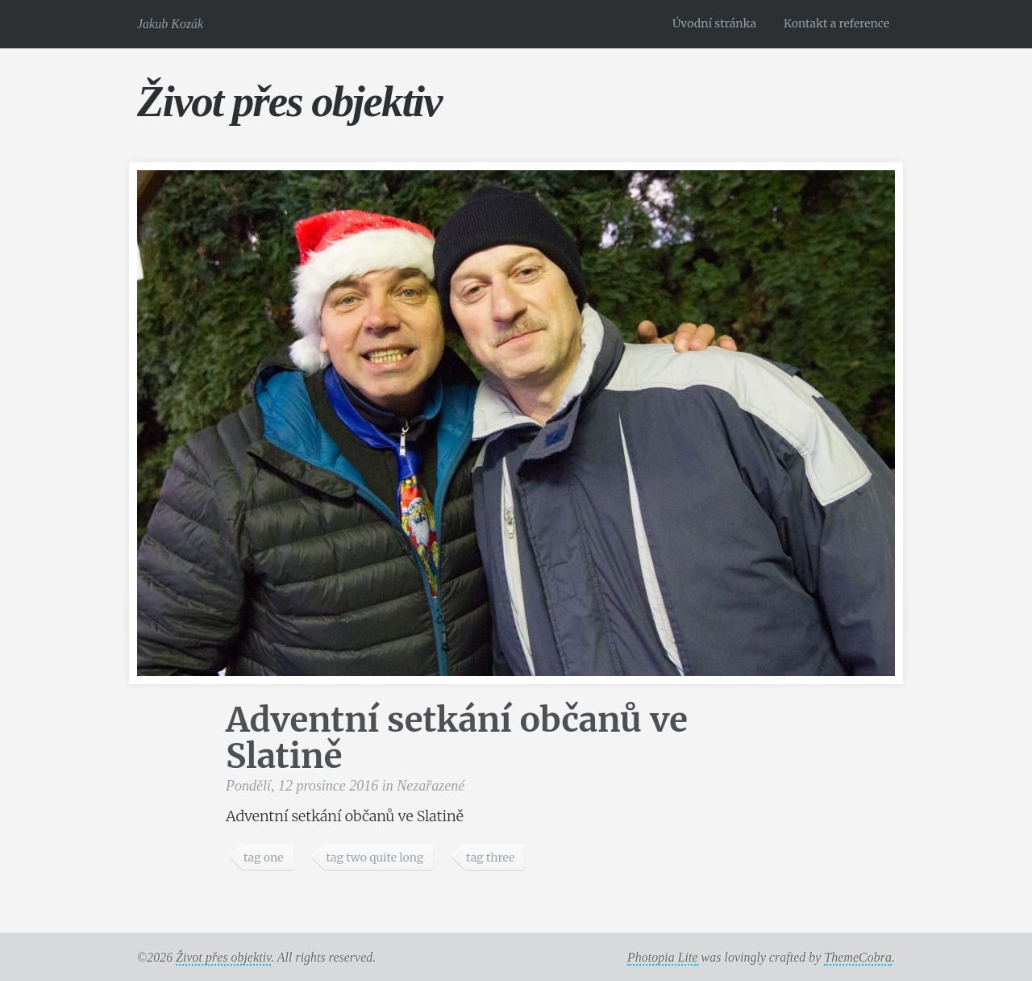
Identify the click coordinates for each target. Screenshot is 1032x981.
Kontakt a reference (836, 23)
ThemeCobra (858, 957)
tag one (263, 857)
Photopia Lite (662, 957)
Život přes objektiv (289, 101)
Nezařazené (430, 786)
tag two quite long (374, 857)
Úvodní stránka (714, 23)
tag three (490, 857)
